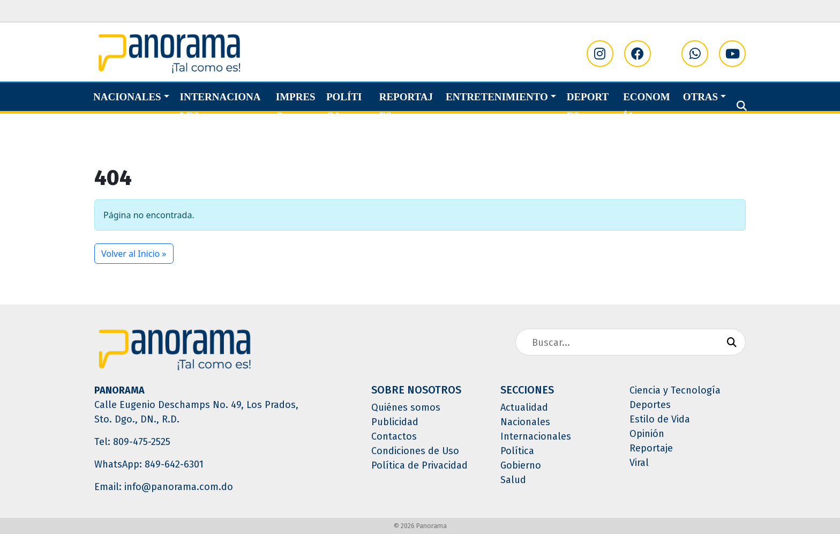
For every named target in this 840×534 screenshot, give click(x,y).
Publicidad (394, 422)
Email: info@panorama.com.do (163, 487)
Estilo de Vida (659, 419)
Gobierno (520, 465)
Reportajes (406, 106)
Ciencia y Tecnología (675, 390)
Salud (513, 480)
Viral (639, 463)
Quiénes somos (405, 407)
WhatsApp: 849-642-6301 (149, 464)
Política (344, 106)
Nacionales (127, 96)
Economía (646, 106)
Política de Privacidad (419, 465)
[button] (741, 106)
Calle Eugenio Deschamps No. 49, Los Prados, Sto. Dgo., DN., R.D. (196, 412)
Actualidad (524, 407)
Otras (700, 96)
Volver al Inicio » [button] (134, 253)
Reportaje (651, 448)
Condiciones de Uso (415, 451)
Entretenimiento (497, 96)
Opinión (646, 434)
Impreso (296, 106)
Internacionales (220, 106)
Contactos (394, 436)
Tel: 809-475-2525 (132, 442)
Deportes (588, 106)
